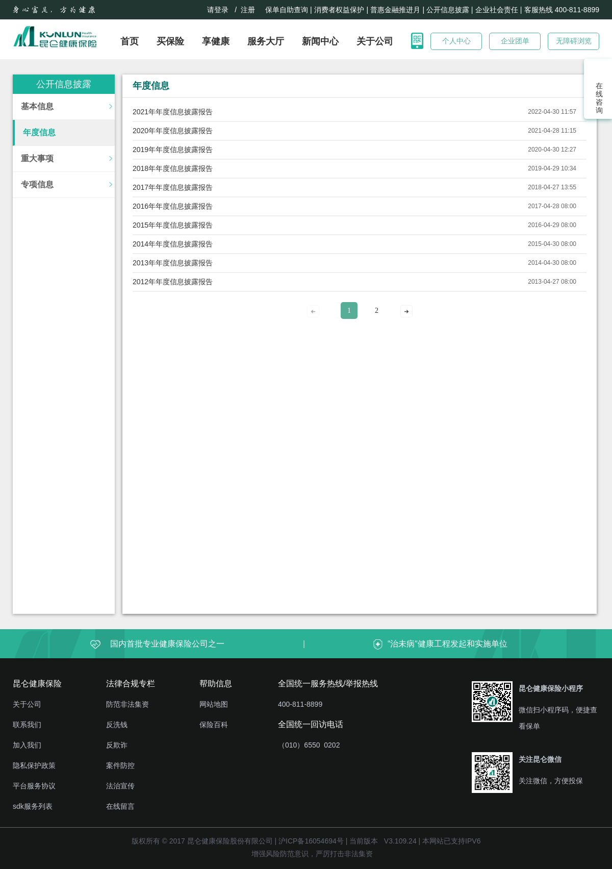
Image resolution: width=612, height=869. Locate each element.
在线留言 (120, 806)
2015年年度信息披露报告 (173, 225)
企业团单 (515, 41)
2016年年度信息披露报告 (173, 206)
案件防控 (120, 765)
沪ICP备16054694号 (311, 841)
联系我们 (27, 725)
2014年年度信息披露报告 (173, 244)
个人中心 (456, 41)
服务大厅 (265, 41)
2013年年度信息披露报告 (173, 263)
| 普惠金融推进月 (393, 10)
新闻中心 (320, 41)
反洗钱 (117, 725)
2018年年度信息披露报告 (173, 168)
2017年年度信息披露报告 (173, 187)
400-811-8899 (300, 704)
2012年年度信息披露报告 (173, 282)
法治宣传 (120, 786)
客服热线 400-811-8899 (561, 10)
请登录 (217, 10)
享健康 (216, 41)
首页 (129, 41)
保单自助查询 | (288, 10)
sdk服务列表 (33, 806)
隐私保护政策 (34, 765)
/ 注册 (247, 10)
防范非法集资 (127, 704)
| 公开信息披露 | (447, 10)
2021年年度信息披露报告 (173, 112)
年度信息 (39, 132)
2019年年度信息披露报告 (173, 149)
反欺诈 (117, 745)
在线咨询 (598, 98)
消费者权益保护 (339, 10)
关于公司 (374, 41)
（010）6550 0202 (309, 745)
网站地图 (213, 704)
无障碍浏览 (574, 41)
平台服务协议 (34, 786)
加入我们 (27, 745)
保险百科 (213, 725)
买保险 (170, 41)
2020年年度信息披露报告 (173, 131)
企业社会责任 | (498, 10)
